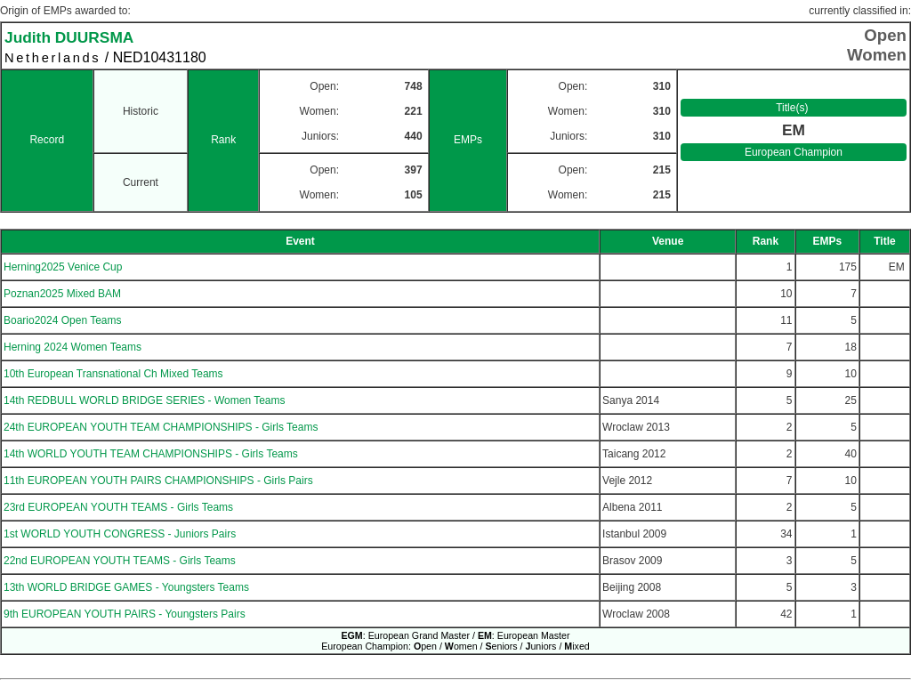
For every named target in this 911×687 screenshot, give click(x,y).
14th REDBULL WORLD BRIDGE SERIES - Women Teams (145, 400)
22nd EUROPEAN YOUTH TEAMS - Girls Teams (120, 560)
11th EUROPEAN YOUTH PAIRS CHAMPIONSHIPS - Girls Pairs (158, 480)
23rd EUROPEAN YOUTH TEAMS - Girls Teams (118, 507)
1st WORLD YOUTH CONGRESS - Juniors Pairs (120, 534)
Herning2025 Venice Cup (63, 267)
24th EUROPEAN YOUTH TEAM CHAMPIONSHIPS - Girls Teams (161, 427)
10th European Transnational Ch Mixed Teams (113, 374)
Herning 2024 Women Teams (72, 347)
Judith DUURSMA (68, 37)
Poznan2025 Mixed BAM (62, 293)
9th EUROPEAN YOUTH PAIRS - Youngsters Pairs (125, 614)
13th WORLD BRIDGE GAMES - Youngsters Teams (126, 587)
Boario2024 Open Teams (63, 320)
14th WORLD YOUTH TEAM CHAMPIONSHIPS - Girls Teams (151, 454)
